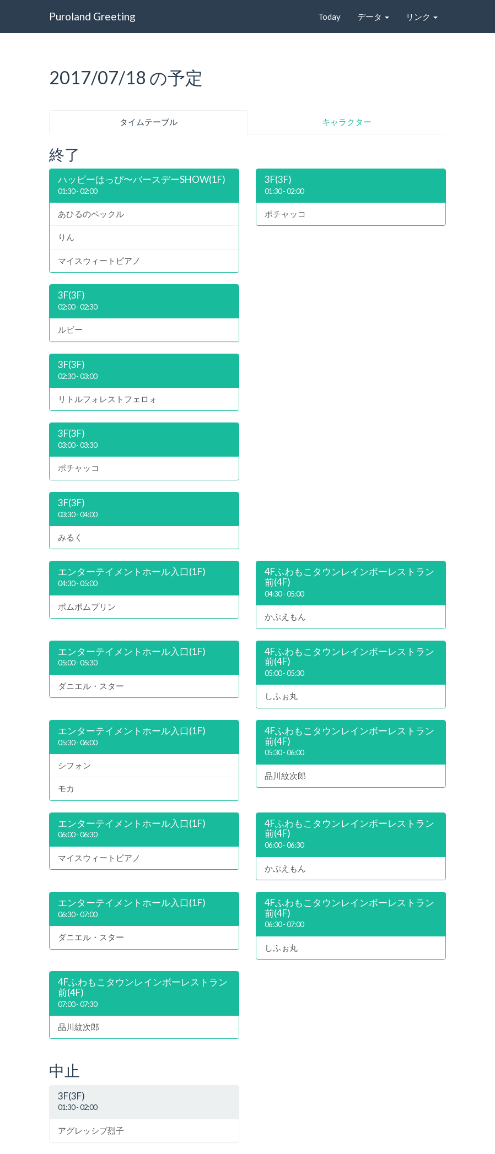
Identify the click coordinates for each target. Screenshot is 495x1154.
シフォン (74, 765)
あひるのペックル (91, 214)
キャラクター (347, 122)
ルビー (70, 329)
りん (66, 237)
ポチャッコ (285, 214)
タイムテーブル (148, 122)
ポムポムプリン (87, 606)
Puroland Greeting (92, 16)
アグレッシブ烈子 (91, 1130)
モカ (66, 788)
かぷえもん (285, 616)
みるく (70, 537)
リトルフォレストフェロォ (107, 399)
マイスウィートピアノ (99, 261)
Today (329, 16)
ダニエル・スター (91, 686)
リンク (422, 16)
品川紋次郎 (285, 776)
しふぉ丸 (281, 696)
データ (373, 16)
